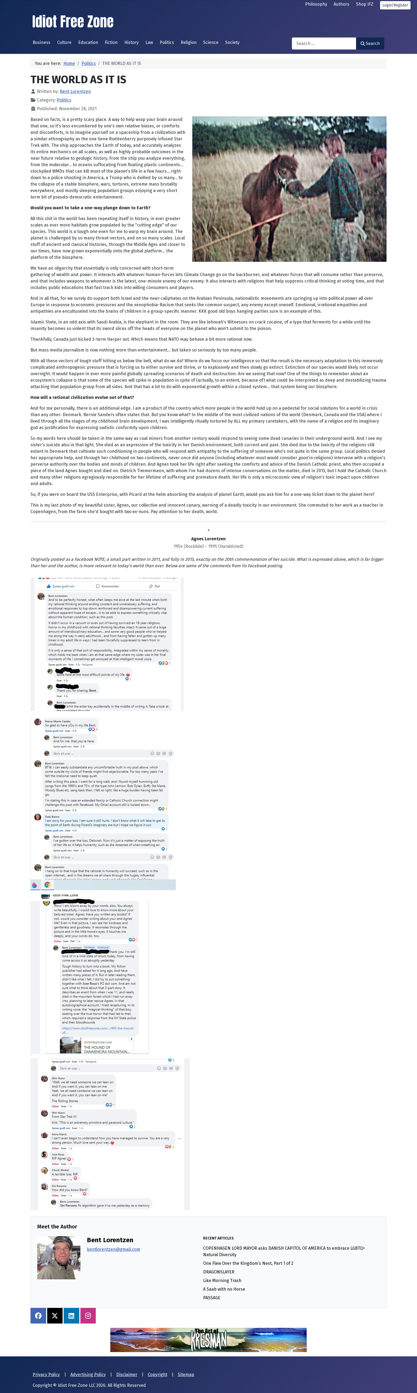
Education (88, 42)
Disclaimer (126, 1374)
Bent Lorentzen (110, 1240)
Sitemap (186, 1374)
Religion (189, 42)
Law (149, 42)
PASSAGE (211, 1297)
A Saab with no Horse (224, 1289)
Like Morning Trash (222, 1280)
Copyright (157, 1374)
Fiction (111, 42)
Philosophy (316, 4)
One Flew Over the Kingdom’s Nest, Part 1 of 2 (248, 1263)
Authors (341, 4)
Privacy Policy (46, 1374)
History (131, 42)
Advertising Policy (88, 1374)
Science (210, 42)
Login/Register (395, 5)
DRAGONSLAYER (218, 1271)
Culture (64, 42)
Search (370, 43)
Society (232, 42)
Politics (167, 42)
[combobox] (324, 43)
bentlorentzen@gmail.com (113, 1249)
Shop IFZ (364, 4)
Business (41, 42)
